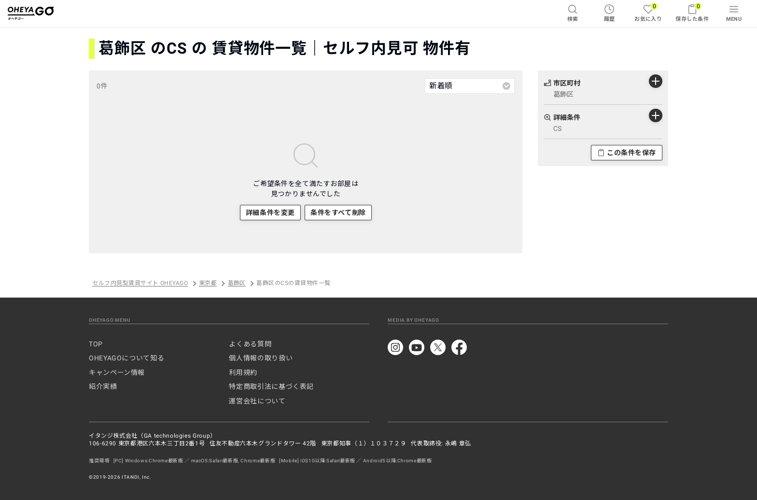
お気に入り (648, 12)
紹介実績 (103, 386)
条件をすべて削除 (337, 212)
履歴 (609, 13)
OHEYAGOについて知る (126, 358)
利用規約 (243, 372)
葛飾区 (237, 283)
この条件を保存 (626, 153)
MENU (734, 13)
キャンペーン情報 (117, 372)
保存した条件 (692, 12)
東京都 (208, 283)
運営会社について (257, 401)
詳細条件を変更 (270, 212)
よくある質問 (250, 344)
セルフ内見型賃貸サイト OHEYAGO (140, 283)
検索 (572, 13)
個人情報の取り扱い (261, 358)
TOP (96, 344)
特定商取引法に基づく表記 (271, 386)
